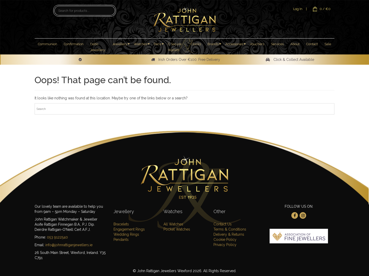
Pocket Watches (176, 229)
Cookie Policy (225, 239)
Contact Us (222, 224)
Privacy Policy (225, 245)
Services (277, 44)
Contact (312, 44)
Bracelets (121, 224)
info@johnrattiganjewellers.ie (69, 245)
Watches (140, 44)
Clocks (196, 44)
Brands (213, 44)
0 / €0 (320, 9)
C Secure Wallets (174, 47)
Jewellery (119, 44)
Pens (157, 44)
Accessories (234, 44)
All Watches (173, 224)
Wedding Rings (126, 234)
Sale (327, 44)
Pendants (121, 239)
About (295, 44)
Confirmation (74, 44)
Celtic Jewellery (97, 47)
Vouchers (257, 44)
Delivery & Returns (228, 234)
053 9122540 (57, 237)
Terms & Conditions (229, 229)
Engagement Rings (129, 229)
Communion (47, 44)
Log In (297, 9)
